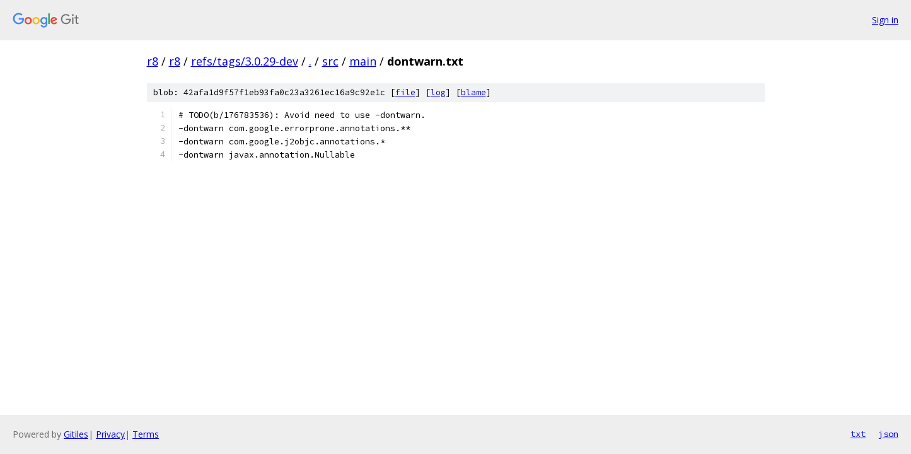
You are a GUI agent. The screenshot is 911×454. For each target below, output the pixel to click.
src (330, 61)
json (888, 433)
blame (473, 92)
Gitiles (76, 434)
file (405, 92)
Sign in (885, 20)
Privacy (110, 434)
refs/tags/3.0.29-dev (244, 61)
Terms (145, 434)
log (438, 92)
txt (858, 433)
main (362, 61)
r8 (152, 61)
